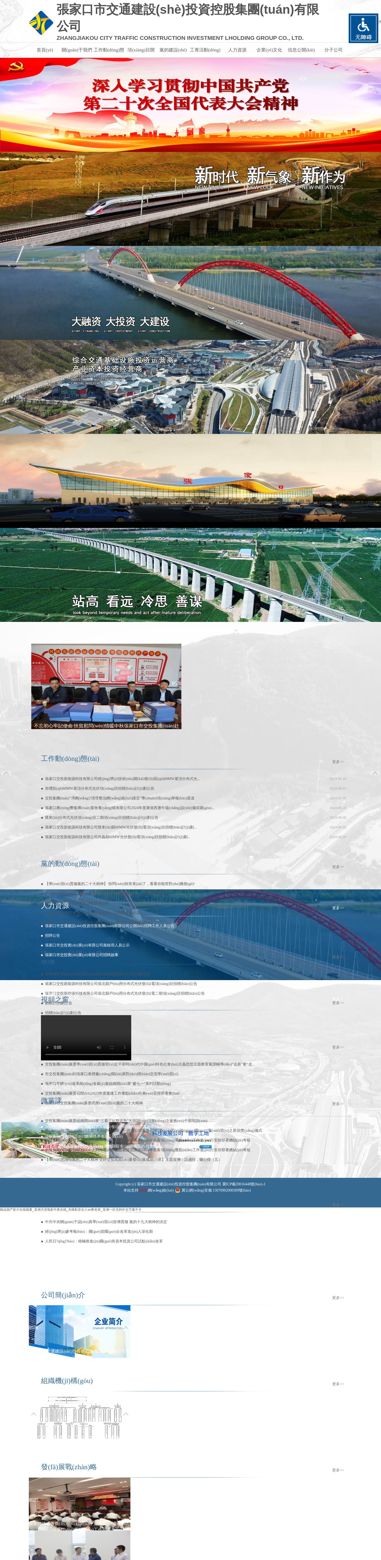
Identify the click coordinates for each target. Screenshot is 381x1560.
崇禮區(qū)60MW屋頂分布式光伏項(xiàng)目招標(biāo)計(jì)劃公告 (99, 788)
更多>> (338, 762)
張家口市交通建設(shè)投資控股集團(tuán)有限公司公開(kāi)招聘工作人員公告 (109, 926)
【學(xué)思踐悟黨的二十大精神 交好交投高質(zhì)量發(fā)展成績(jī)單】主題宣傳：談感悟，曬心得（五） (133, 1160)
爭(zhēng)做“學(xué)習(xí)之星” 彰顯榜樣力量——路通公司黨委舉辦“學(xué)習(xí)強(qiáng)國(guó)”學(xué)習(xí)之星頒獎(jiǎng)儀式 (153, 1131)
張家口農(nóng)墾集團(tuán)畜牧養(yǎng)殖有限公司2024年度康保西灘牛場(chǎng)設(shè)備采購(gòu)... (129, 808)
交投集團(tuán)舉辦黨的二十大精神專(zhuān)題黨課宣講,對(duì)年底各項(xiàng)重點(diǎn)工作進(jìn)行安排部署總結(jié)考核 (147, 1140)
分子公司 (333, 50)
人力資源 (237, 50)
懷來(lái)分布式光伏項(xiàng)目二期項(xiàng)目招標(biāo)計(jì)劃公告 (101, 818)
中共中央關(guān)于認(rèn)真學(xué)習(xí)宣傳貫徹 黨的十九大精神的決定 (106, 1222)
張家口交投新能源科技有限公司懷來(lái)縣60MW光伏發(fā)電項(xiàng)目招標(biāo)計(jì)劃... (121, 827)
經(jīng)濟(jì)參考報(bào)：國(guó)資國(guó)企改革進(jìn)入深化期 (99, 1232)
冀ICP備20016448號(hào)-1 (244, 1184)
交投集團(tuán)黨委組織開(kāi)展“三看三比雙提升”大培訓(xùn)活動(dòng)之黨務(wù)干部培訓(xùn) (126, 1121)
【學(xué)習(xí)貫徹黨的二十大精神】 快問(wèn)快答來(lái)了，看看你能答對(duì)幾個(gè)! (120, 884)
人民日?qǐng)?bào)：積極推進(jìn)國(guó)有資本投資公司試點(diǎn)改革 (104, 1241)
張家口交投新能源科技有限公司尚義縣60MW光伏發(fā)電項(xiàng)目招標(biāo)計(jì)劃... (117, 837)
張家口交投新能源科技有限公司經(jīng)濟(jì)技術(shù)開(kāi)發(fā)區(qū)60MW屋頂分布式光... (122, 779)
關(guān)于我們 (77, 50)
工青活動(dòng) (205, 50)
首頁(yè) (45, 50)
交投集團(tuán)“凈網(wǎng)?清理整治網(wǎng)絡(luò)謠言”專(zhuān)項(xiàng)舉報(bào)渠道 (120, 798)
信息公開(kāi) (301, 50)
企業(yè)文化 (269, 50)
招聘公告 (52, 936)
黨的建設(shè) (173, 50)
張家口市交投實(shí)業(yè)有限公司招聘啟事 (81, 955)
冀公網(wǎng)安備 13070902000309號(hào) (216, 1190)
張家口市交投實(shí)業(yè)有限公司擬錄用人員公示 (87, 945)
